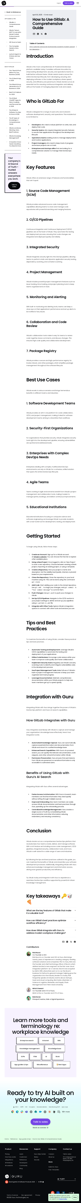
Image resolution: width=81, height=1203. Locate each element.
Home (7, 1139)
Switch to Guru (53, 1167)
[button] (77, 3)
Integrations (9, 1160)
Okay (75, 1197)
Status (36, 1157)
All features (8, 1163)
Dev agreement (26, 1195)
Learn (21, 1154)
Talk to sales (68, 3)
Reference (14, 1139)
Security (36, 1160)
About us (51, 1157)
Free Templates (54, 1170)
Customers (23, 1157)
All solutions (9, 1165)
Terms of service (12, 1195)
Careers (51, 1154)
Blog (21, 1168)
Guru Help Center (40, 1154)
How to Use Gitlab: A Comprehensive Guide (47, 1139)
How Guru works (10, 1157)
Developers (23, 1163)
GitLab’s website (40, 557)
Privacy (37, 1195)
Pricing (7, 1154)
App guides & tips (25, 1139)
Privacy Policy (63, 1199)
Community (23, 1165)
